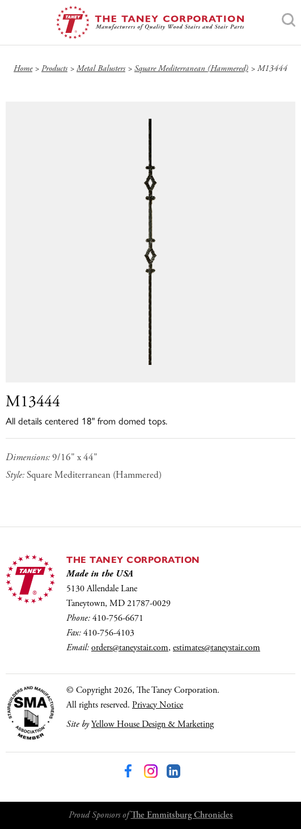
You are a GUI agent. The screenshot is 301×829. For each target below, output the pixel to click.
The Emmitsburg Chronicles (182, 815)
